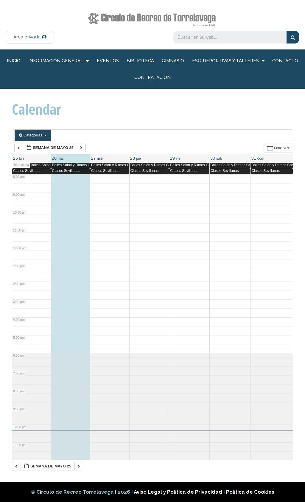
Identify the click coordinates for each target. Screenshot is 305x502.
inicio (14, 60)
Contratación (152, 77)
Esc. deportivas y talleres (228, 60)
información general (58, 60)
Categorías (32, 135)
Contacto (285, 60)
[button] (30, 37)
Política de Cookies (250, 492)
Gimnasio (173, 60)
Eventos (108, 60)
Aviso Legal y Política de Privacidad (178, 492)
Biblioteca (140, 60)
